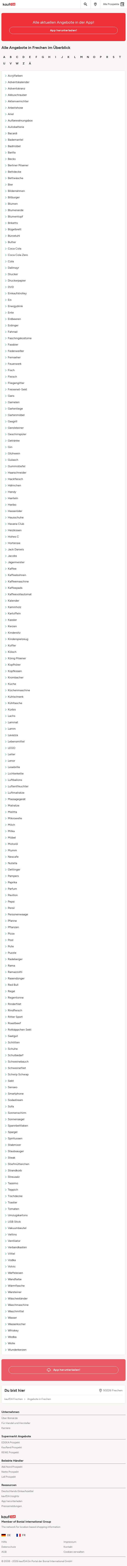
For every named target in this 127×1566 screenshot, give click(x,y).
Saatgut (11, 1036)
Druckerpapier (15, 280)
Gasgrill (10, 421)
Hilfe (4, 1541)
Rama (9, 965)
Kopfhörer (12, 664)
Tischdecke (13, 1196)
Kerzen (10, 626)
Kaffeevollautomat (18, 594)
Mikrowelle (13, 818)
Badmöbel (12, 146)
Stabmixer (12, 1144)
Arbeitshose (13, 107)
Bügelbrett (12, 229)
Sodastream (13, 1100)
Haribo (10, 504)
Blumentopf (13, 216)
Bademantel (13, 139)
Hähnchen (12, 485)
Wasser (10, 1317)
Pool (8, 940)
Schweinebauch (16, 1061)
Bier (8, 184)
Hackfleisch (13, 479)
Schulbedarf (13, 1055)
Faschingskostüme (18, 338)
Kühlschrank (13, 696)
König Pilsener (15, 658)
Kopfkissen (13, 671)
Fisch (9, 370)
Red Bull (11, 984)
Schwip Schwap (16, 1074)
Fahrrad (10, 331)
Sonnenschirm (15, 1112)
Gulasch (11, 459)
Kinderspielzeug (16, 639)
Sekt (9, 1080)
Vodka (10, 1260)
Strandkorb (13, 1170)
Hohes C (11, 536)
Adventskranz (14, 88)
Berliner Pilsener (16, 165)
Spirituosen (13, 1138)
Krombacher (13, 677)
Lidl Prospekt (8, 1476)
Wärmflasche (14, 1285)
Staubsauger (14, 1151)
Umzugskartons (16, 1215)
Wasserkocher (15, 1324)
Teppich (11, 1189)
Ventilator (12, 1241)
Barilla (10, 152)
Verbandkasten (15, 1247)
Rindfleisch (13, 1010)
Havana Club (14, 523)
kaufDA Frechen (13, 1399)
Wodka (10, 1337)
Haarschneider (15, 472)
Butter (10, 242)
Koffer (10, 645)
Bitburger (12, 197)
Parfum (10, 888)
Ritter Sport (13, 1016)
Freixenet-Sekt (15, 389)
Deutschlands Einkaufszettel (17, 1491)
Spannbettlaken (16, 1125)
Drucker (11, 274)
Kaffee (10, 568)
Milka (9, 831)
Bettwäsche (13, 178)
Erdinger (11, 325)
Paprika (10, 882)
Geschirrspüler (15, 434)
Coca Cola (12, 248)
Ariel (9, 114)
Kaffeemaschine (16, 581)
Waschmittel (14, 1311)
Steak (9, 1157)
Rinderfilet (12, 1004)
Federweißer (14, 351)
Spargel (11, 1132)
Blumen (11, 203)
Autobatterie (14, 127)
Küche (10, 684)
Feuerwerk (12, 363)
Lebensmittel (14, 741)
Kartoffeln (12, 613)
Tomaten (11, 1209)
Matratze (11, 805)
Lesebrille (12, 767)
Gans (9, 395)
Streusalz (12, 1177)
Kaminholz (12, 607)
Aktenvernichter (16, 101)
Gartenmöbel (14, 415)
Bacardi (10, 133)
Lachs (9, 716)
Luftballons (13, 780)
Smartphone (14, 1093)
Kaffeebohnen (15, 575)
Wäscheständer (16, 1298)
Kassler (10, 620)
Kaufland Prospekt (11, 1447)
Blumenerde (13, 210)
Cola (9, 261)
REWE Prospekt (10, 1452)
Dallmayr (11, 267)
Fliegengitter (14, 383)
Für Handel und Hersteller (15, 1423)
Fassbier (11, 344)
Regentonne (14, 997)
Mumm (10, 850)
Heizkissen (13, 530)
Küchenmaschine (17, 690)
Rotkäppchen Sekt (17, 1029)
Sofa (9, 1106)
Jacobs (10, 556)
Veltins (10, 1234)
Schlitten (12, 1042)
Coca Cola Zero (16, 255)
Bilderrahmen (14, 191)
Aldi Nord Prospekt (11, 1466)
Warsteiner (12, 1292)
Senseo (10, 1087)
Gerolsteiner (14, 427)
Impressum (70, 1541)
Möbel (10, 837)
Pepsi (9, 901)
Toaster (10, 1202)
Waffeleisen (13, 1273)
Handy (10, 491)
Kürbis (10, 709)
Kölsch (10, 652)
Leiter (9, 754)
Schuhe (11, 1048)
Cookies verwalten (74, 1551)
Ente (9, 312)
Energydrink (13, 306)
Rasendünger (14, 978)
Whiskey (11, 1330)
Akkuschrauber (15, 95)
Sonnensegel (14, 1119)
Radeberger (13, 959)
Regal (9, 991)
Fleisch (10, 376)
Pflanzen (11, 927)
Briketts (11, 223)
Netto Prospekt (10, 1471)
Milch (9, 824)
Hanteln (11, 498)
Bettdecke (12, 171)
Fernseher (12, 357)
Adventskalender (16, 82)
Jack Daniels (14, 549)
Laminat (11, 722)
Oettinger (12, 869)
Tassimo (11, 1183)
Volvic (10, 1266)
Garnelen (11, 402)
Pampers (11, 876)
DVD (9, 287)
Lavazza (11, 735)
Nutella (10, 863)
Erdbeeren (12, 319)
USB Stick (12, 1221)
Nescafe (11, 856)
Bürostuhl (12, 235)
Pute (9, 946)
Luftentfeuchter (16, 786)
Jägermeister (14, 562)
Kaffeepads (13, 588)
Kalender (11, 600)
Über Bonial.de (9, 1418)
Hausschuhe (14, 517)
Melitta (10, 812)
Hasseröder (13, 511)
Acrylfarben (13, 75)
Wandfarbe (13, 1279)
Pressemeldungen (11, 1506)
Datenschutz (8, 1546)
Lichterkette (14, 773)
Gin (8, 447)
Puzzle (10, 952)
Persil (9, 908)
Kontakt (68, 1546)
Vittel (9, 1253)
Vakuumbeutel (15, 1228)
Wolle (9, 1343)
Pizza (9, 933)
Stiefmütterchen (16, 1164)
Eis (7, 299)
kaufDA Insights (10, 1496)
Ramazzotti (13, 972)
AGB (4, 1551)
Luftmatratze (14, 792)
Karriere (5, 1428)
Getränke (12, 440)
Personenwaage (16, 914)
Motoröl (11, 844)
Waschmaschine (16, 1305)
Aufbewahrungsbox (18, 120)
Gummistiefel (14, 466)
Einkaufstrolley (15, 293)
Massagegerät (15, 799)
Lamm (10, 728)
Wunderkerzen (15, 1349)
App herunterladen (11, 1501)
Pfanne (10, 920)
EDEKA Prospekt (10, 1442)
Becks (10, 159)
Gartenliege (13, 408)
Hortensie (12, 543)
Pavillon (11, 895)
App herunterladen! (63, 30)
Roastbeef (12, 1023)
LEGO (9, 748)
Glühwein (12, 453)
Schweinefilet (15, 1068)
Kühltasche (13, 703)
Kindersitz (12, 632)
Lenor (9, 760)
